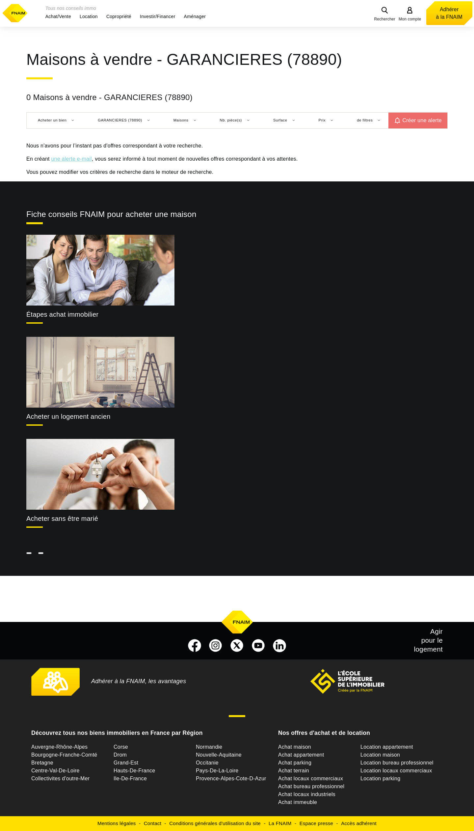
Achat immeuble (297, 802)
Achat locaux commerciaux (310, 778)
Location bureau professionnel (397, 762)
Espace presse (316, 823)
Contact (152, 823)
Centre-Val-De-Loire (55, 770)
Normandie (209, 747)
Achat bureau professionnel (311, 786)
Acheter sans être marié (62, 518)
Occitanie (207, 762)
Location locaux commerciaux (396, 770)
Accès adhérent (359, 823)
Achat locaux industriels (306, 794)
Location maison (380, 755)
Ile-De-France (130, 778)
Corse (121, 747)
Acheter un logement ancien (68, 416)
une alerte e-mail (71, 159)
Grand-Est (126, 762)
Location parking (380, 778)
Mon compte (410, 19)
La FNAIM (280, 823)
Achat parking (294, 762)
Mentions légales (116, 823)
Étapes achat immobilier (62, 314)
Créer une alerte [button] (422, 120)
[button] (58, 16)
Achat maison (294, 747)
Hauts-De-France (134, 770)
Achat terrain (293, 770)
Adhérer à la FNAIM (449, 13)
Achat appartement (301, 755)
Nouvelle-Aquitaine (219, 755)
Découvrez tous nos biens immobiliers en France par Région (117, 733)
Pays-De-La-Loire (217, 770)
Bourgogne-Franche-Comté (64, 755)
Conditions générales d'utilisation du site (215, 823)
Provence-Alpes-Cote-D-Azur (231, 778)
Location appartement (386, 747)
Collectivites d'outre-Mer (60, 778)
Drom (120, 755)
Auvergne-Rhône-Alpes (59, 747)
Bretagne (42, 762)
